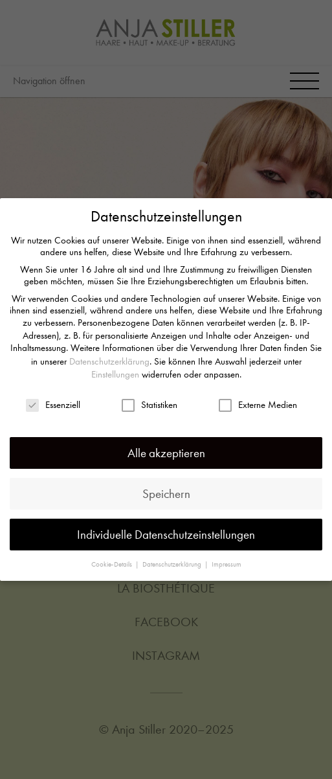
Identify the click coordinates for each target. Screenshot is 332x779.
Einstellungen (115, 370)
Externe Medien (258, 400)
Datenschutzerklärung (109, 357)
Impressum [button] (226, 560)
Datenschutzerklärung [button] (172, 560)
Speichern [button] (166, 489)
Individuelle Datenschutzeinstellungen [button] (166, 530)
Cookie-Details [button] (112, 560)
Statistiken (149, 400)
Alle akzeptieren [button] (166, 449)
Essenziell (53, 400)
